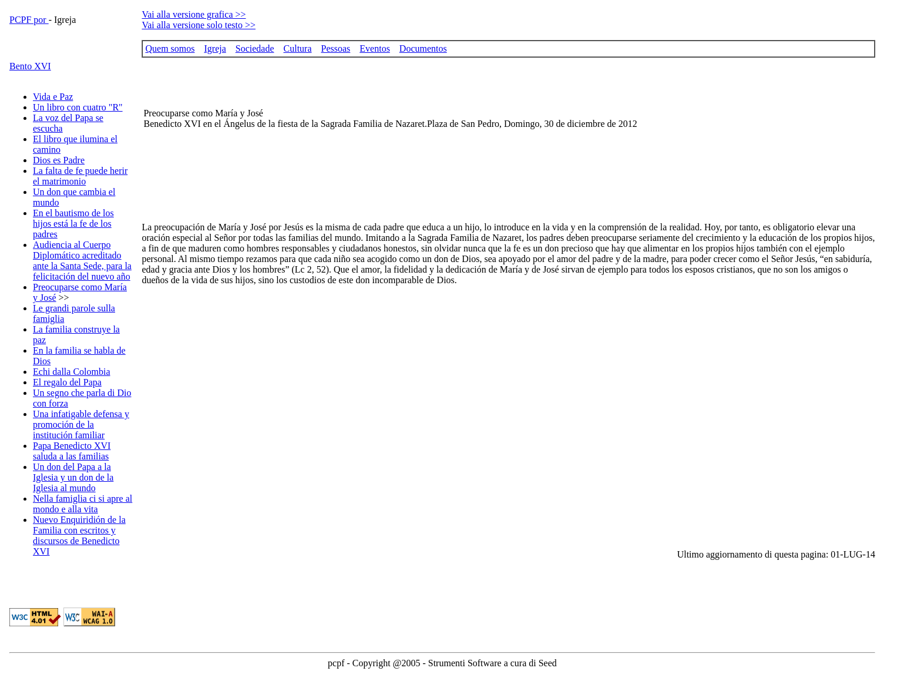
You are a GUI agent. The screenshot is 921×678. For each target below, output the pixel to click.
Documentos (423, 48)
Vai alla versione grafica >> (194, 14)
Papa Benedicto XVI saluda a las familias (71, 451)
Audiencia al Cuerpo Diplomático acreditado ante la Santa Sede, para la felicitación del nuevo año (82, 260)
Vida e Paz (53, 97)
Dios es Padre (59, 160)
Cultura (298, 48)
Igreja (215, 48)
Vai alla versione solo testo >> (199, 25)
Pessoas (336, 48)
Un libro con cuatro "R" (78, 107)
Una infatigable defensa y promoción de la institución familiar (81, 424)
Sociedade (255, 48)
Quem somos (169, 48)
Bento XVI (30, 66)
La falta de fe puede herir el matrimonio (80, 176)
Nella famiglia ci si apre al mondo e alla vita (82, 504)
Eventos (374, 48)
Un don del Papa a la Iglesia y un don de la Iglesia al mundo (73, 477)
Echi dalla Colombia (71, 372)
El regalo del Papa (67, 382)
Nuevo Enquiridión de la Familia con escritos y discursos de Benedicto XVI (79, 535)
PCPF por (29, 20)
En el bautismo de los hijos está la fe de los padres (73, 223)
